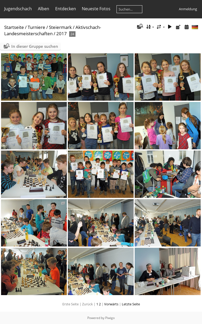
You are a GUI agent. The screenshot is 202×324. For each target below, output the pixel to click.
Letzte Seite (131, 304)
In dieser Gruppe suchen (34, 46)
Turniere (36, 27)
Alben (43, 9)
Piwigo (110, 318)
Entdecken (65, 9)
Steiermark (60, 27)
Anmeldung (188, 9)
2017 (61, 33)
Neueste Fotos (96, 9)
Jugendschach (18, 9)
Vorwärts (111, 304)
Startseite (14, 27)
